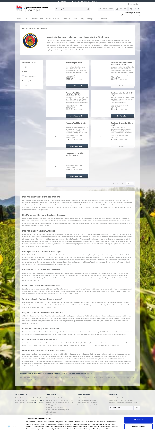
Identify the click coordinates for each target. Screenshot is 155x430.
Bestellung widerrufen (132, 13)
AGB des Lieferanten (84, 398)
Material (25, 72)
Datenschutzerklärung (134, 15)
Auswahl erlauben (138, 412)
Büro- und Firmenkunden (54, 398)
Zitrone (27, 67)
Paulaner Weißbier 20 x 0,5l (76, 123)
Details (125, 85)
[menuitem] (72, 10)
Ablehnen (138, 419)
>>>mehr (96, 50)
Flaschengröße (27, 81)
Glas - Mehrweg (30, 76)
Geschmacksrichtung (29, 62)
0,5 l (26, 85)
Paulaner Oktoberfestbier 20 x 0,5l (122, 124)
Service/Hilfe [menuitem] (133, 4)
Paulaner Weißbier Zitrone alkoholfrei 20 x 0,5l (121, 64)
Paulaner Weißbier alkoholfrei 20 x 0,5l (73, 94)
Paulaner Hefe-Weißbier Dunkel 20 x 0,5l (75, 154)
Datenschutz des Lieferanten (87, 400)
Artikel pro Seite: (118, 184)
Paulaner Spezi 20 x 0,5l (75, 63)
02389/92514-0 (38, 400)
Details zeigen (105, 426)
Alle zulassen (138, 406)
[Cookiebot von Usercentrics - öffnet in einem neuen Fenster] (12, 426)
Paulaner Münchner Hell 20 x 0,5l (122, 94)
